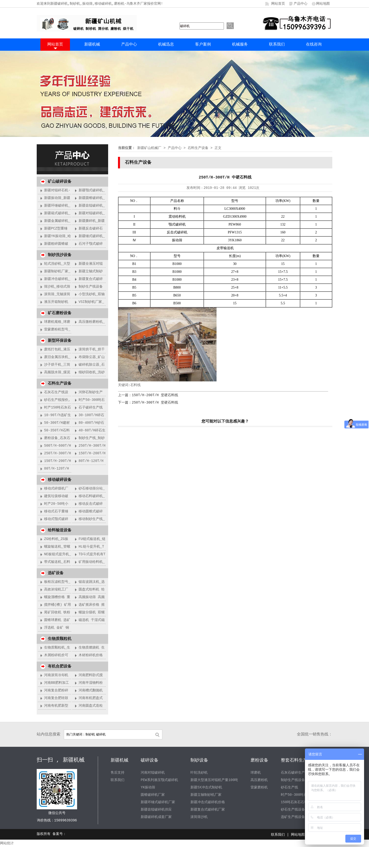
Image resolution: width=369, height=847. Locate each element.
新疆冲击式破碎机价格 (207, 802)
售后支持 (117, 773)
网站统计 (7, 843)
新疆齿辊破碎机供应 (156, 810)
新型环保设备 (59, 341)
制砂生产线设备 (293, 780)
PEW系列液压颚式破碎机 (159, 780)
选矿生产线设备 (293, 817)
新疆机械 (92, 44)
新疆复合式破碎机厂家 (207, 810)
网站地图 (323, 4)
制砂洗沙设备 (59, 255)
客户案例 (203, 44)
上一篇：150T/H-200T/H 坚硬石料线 (148, 395)
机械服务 (240, 44)
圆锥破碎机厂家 (153, 795)
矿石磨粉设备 (59, 313)
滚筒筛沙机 (199, 817)
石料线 (135, 385)
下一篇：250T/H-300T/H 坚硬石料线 (148, 403)
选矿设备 (56, 573)
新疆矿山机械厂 (149, 148)
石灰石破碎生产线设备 (298, 773)
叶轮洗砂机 (199, 773)
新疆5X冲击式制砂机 (206, 787)
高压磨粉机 (259, 780)
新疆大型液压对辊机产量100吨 (214, 780)
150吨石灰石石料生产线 (299, 802)
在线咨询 (314, 44)
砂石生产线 (289, 787)
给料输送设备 (59, 530)
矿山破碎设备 (59, 181)
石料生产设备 (59, 383)
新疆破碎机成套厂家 (156, 817)
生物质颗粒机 (59, 639)
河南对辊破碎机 (153, 773)
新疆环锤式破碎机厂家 (158, 802)
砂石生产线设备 (293, 810)
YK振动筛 (148, 787)
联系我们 (277, 44)
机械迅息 (166, 44)
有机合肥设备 (59, 666)
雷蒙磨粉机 (259, 787)
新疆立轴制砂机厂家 (205, 795)
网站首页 (278, 4)
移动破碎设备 (59, 480)
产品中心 (300, 4)
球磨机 (256, 773)
